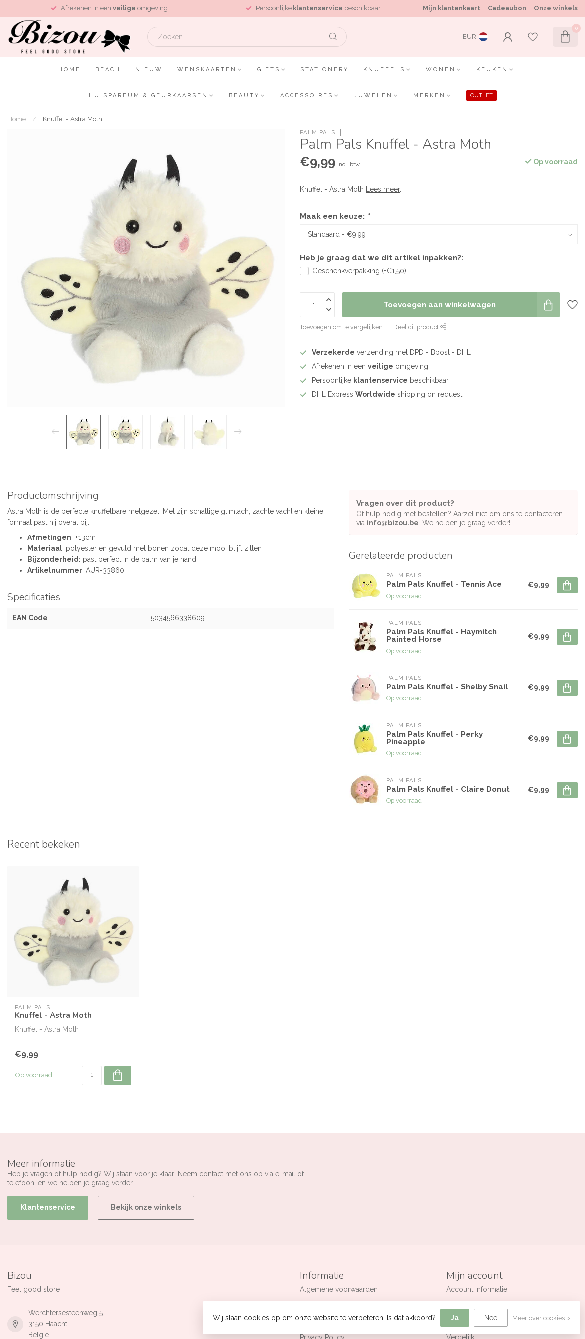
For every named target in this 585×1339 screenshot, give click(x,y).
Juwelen (373, 95)
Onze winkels (556, 8)
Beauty (244, 95)
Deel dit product (420, 327)
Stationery (324, 69)
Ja (455, 1318)
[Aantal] (92, 1075)
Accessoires (306, 95)
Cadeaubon (507, 8)
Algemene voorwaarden (339, 1289)
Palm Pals (317, 132)
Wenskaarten (207, 69)
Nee (490, 1318)
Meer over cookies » (541, 1318)
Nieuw (149, 69)
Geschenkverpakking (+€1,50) (359, 271)
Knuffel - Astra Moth (72, 119)
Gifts (268, 69)
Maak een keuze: (334, 216)
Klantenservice (47, 1207)
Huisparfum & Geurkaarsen (148, 95)
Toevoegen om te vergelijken (341, 327)
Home (69, 69)
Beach (108, 69)
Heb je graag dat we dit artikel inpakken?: (381, 257)
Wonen (441, 69)
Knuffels (384, 69)
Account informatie (476, 1289)
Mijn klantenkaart (451, 8)
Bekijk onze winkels (146, 1207)
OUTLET (481, 95)
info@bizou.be (393, 523)
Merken (429, 95)
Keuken (492, 69)
